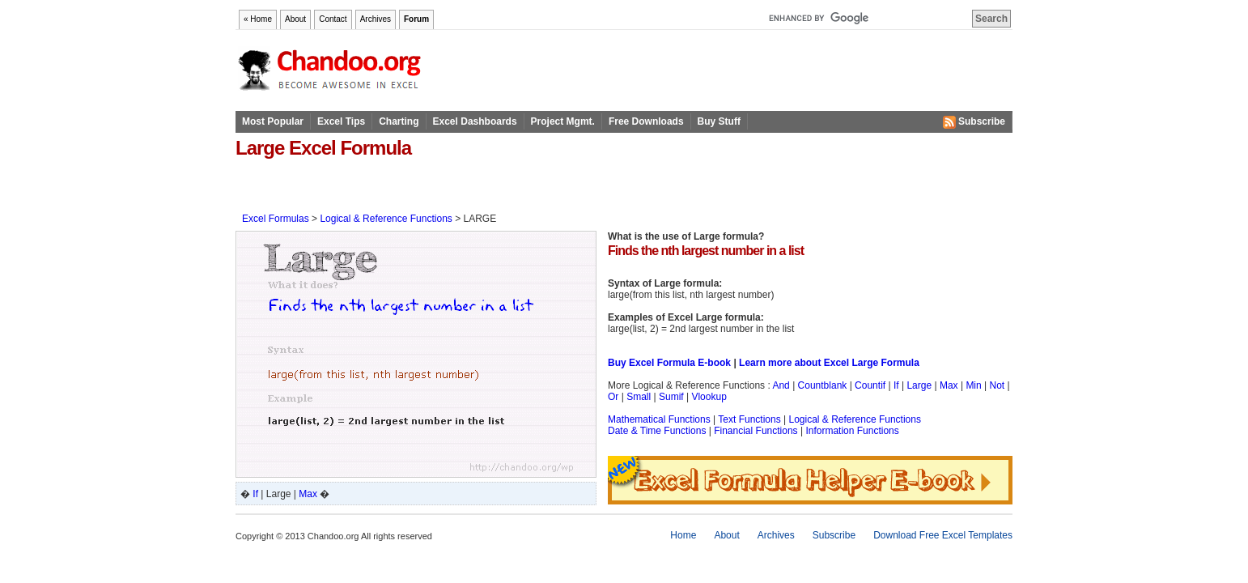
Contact (332, 19)
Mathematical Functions (659, 419)
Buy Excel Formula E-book (669, 362)
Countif (870, 385)
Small (638, 396)
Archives (375, 19)
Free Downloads (646, 121)
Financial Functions (755, 430)
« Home (258, 19)
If (255, 494)
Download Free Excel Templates (942, 535)
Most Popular (273, 121)
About (295, 19)
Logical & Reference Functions (386, 218)
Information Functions (851, 430)
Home (683, 535)
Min (973, 385)
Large (919, 385)
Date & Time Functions (657, 430)
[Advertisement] (425, 185)
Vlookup (708, 396)
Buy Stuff (719, 121)
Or (613, 396)
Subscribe (974, 122)
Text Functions (749, 419)
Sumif (671, 396)
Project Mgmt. (563, 121)
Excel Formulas (275, 218)
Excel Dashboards (475, 121)
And (780, 385)
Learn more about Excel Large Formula (829, 362)
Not (997, 385)
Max (308, 494)
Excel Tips (341, 121)
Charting (398, 121)
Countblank (822, 385)
